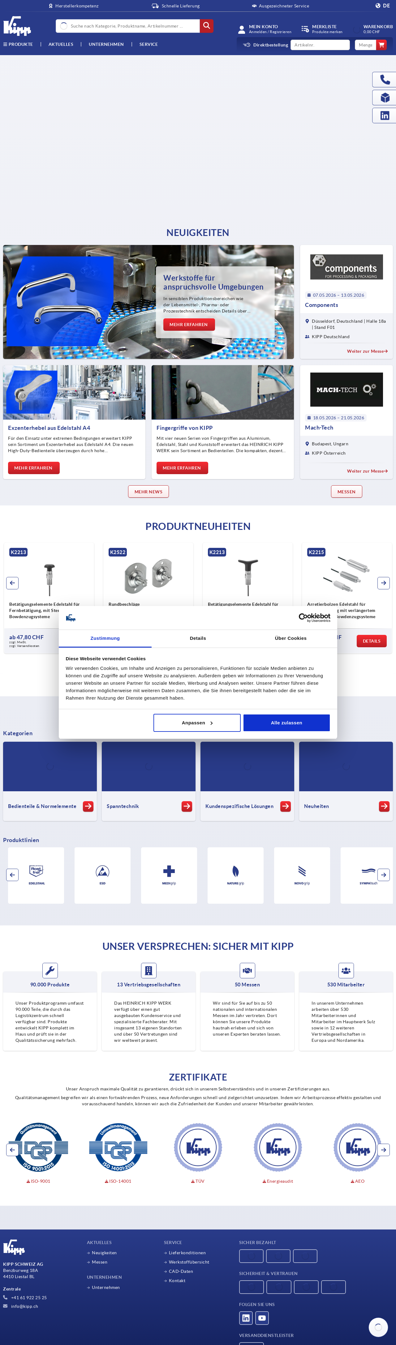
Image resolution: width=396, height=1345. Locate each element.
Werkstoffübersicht (189, 1262)
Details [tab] (198, 638)
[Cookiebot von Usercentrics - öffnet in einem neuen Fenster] (303, 617)
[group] (54, 598)
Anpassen (197, 722)
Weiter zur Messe (367, 351)
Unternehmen (106, 44)
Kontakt (177, 1280)
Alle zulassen (287, 722)
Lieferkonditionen (187, 1252)
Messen (99, 1262)
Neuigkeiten (104, 1252)
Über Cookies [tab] (291, 638)
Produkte (18, 44)
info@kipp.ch (20, 1306)
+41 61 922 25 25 (25, 1297)
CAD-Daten (181, 1271)
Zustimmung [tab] (105, 638)
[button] (12, 583)
